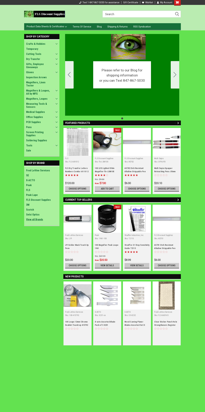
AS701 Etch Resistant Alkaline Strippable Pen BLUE (164, 248)
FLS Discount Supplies (38, 199)
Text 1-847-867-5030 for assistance (99, 2)
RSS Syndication (142, 26)
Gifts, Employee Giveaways (35, 66)
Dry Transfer (33, 59)
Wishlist (147, 2)
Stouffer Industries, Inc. (134, 235)
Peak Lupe (32, 195)
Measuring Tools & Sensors (36, 105)
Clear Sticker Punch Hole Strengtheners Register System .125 (165, 325)
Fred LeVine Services (38, 170)
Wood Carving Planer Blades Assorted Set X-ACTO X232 (135, 325)
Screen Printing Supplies (35, 134)
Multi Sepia (159, 158)
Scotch (30, 209)
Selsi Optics (32, 214)
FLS (28, 190)
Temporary (32, 48)
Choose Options (77, 188)
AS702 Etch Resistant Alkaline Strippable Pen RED (135, 171)
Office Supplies (34, 117)
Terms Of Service (82, 26)
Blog (99, 26)
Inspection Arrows (36, 77)
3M (27, 204)
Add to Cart (107, 188)
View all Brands (34, 219)
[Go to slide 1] (69, 75)
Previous (175, 123)
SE (27, 175)
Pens (29, 127)
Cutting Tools (33, 54)
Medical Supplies (35, 112)
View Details (107, 265)
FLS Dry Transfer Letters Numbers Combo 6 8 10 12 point (76, 171)
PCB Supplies (33, 122)
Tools (29, 145)
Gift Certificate (130, 2)
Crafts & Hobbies (35, 43)
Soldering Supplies (36, 140)
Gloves (30, 72)
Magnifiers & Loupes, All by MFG (38, 92)
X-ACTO (30, 180)
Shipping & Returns (117, 26)
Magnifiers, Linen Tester (35, 84)
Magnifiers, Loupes (36, 98)
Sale (28, 150)
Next (178, 123)
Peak (29, 185)
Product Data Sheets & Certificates (47, 26)
